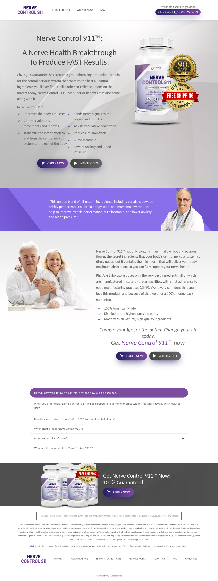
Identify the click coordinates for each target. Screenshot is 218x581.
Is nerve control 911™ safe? (50, 438)
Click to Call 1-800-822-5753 (178, 12)
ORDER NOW (85, 10)
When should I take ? (58, 428)
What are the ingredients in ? (63, 448)
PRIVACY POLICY (138, 558)
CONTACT (159, 558)
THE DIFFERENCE (61, 9)
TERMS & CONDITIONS (108, 558)
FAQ (102, 10)
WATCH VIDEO (86, 163)
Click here (34, 546)
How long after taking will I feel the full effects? (74, 419)
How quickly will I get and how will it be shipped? (75, 393)
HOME (58, 558)
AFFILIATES (191, 558)
